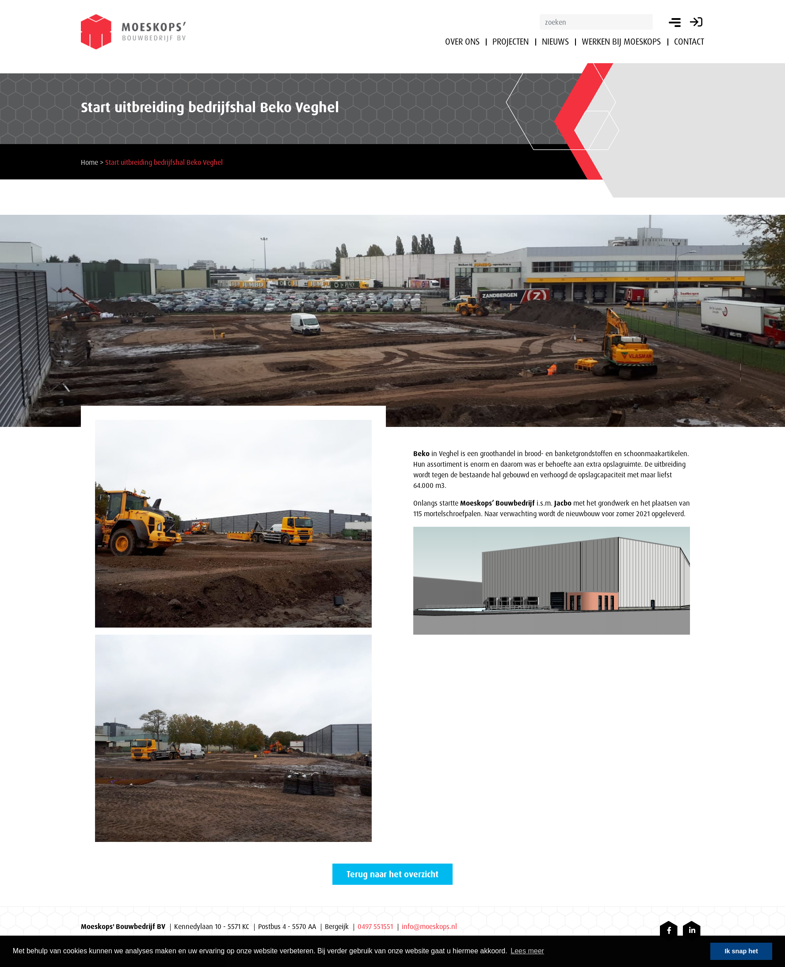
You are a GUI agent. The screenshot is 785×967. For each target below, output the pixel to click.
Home (89, 162)
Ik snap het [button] (741, 951)
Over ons (462, 41)
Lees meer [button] (527, 951)
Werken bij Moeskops (621, 41)
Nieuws (555, 41)
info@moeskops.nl (429, 926)
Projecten (510, 41)
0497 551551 (375, 926)
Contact (689, 41)
